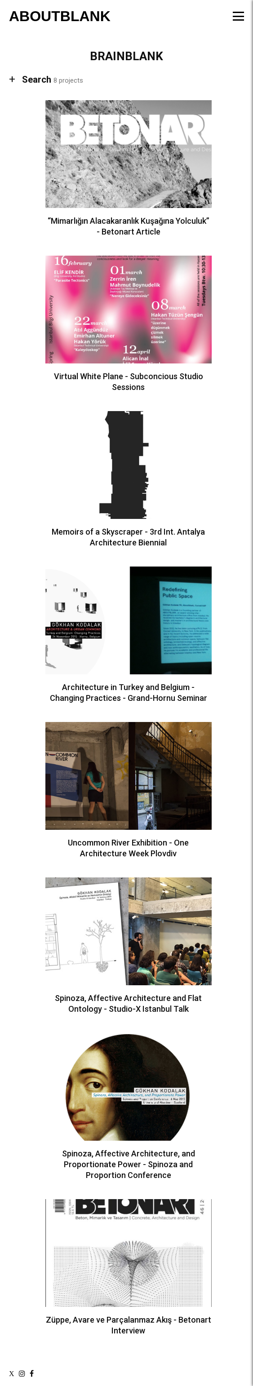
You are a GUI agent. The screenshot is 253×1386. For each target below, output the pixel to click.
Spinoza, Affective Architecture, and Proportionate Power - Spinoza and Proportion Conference (128, 1164)
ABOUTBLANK (60, 16)
